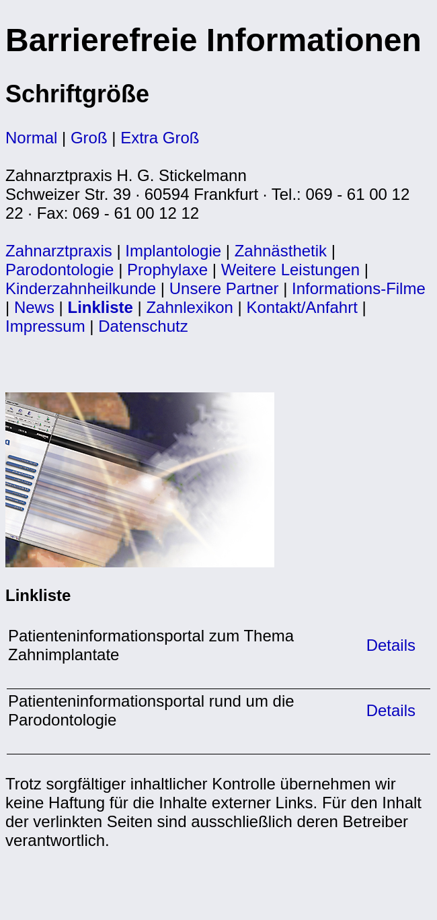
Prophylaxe (167, 269)
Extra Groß (159, 138)
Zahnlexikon (189, 307)
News (34, 307)
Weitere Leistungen (290, 269)
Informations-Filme (359, 288)
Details (388, 645)
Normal (31, 138)
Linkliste (100, 307)
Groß (89, 138)
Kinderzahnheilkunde (80, 288)
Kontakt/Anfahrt (301, 307)
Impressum (45, 326)
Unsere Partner (224, 288)
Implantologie (173, 251)
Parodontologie (59, 269)
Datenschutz (143, 326)
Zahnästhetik (281, 251)
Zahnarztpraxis (60, 251)
